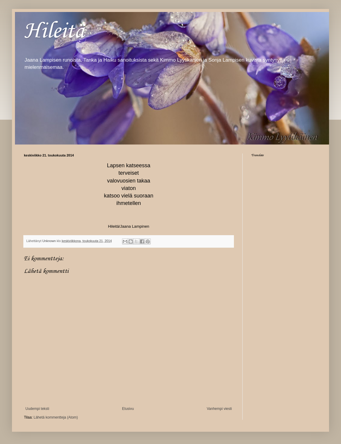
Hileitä (54, 32)
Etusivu (128, 409)
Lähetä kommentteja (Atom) (56, 417)
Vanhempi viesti (219, 409)
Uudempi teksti (37, 409)
